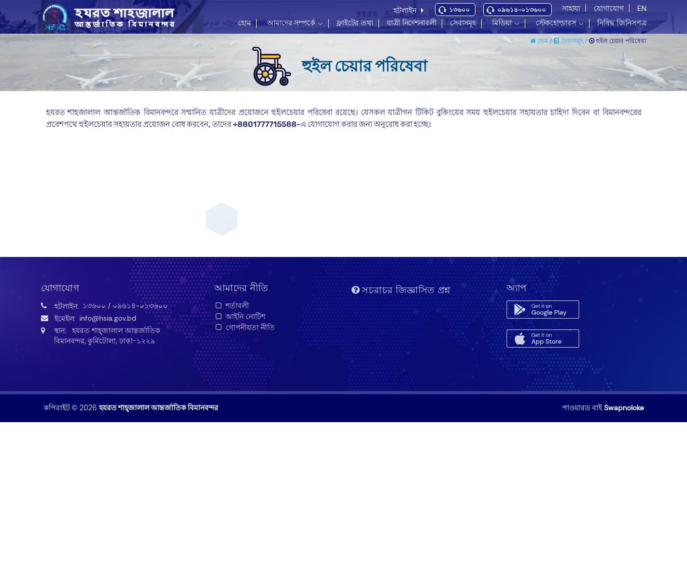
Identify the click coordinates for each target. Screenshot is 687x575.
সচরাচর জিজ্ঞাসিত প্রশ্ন (401, 290)
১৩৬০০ (459, 10)
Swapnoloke (624, 407)
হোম (244, 22)
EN (642, 8)
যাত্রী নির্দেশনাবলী (412, 22)
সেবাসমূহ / (571, 41)
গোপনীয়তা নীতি (244, 327)
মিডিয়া (502, 22)
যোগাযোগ (608, 8)
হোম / (542, 41)
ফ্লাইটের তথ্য (355, 22)
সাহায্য (571, 8)
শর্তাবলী (231, 305)
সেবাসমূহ (463, 22)
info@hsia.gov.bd (107, 318)
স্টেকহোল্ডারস (556, 22)
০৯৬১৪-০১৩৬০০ (521, 10)
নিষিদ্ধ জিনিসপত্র (622, 22)
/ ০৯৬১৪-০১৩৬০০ (137, 305)
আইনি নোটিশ (239, 316)
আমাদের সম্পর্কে (291, 22)
